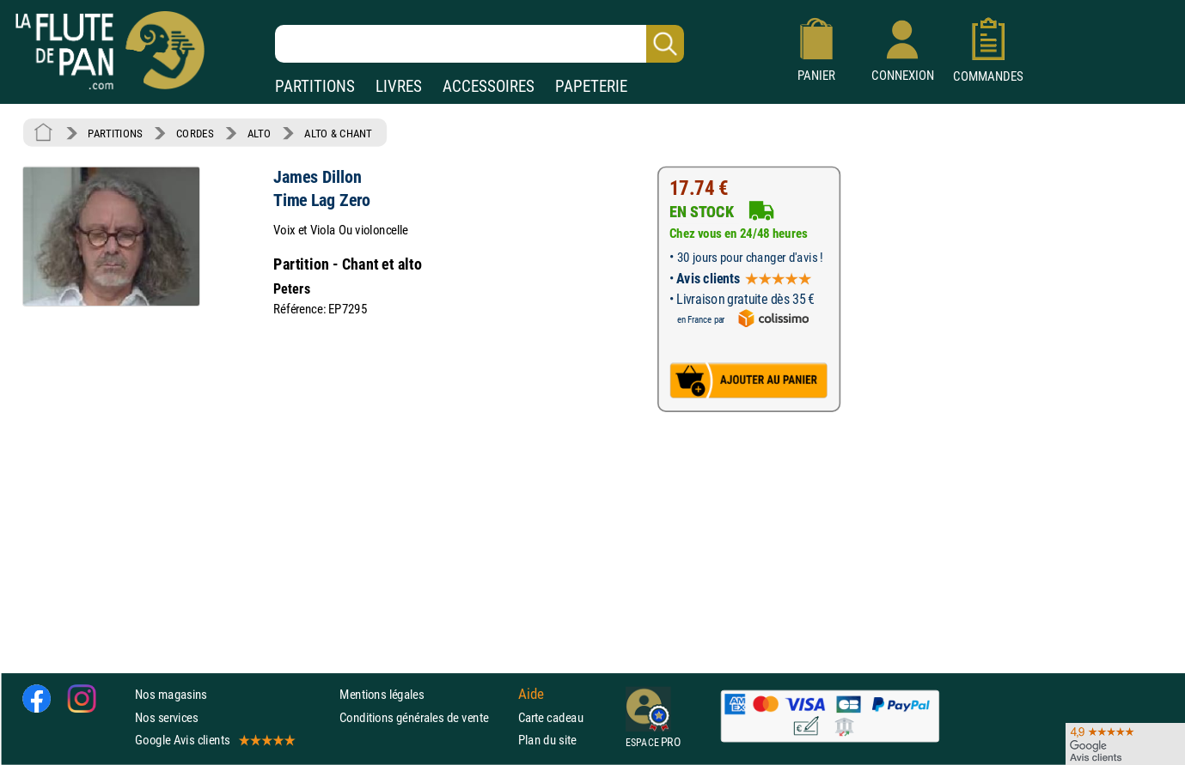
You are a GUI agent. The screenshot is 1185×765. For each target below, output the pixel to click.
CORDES (194, 133)
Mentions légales (381, 695)
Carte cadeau (550, 717)
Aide (531, 694)
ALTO (259, 133)
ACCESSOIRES (488, 86)
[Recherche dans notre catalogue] (479, 44)
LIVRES (399, 86)
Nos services (166, 717)
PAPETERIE (591, 86)
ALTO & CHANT (338, 133)
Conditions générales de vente (424, 717)
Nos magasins (171, 695)
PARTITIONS (315, 86)
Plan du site (547, 739)
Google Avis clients (214, 739)
